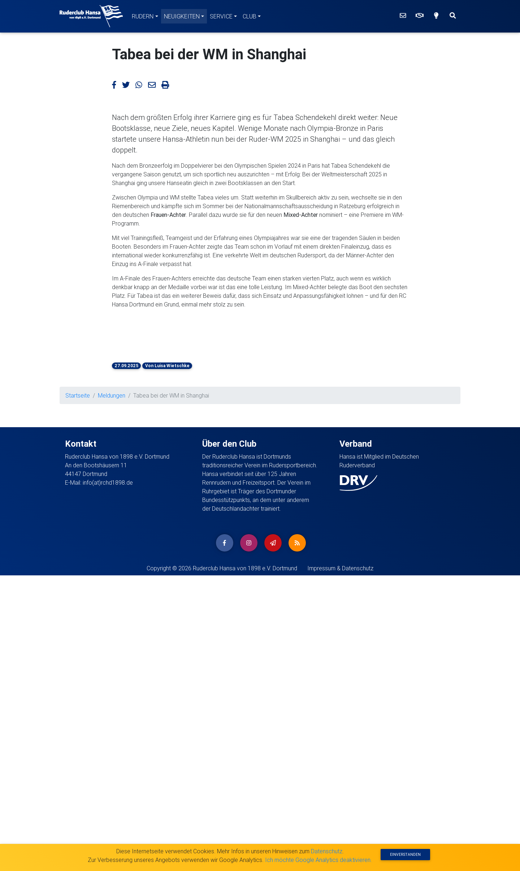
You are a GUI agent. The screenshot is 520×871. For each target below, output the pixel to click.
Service (221, 16)
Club (249, 16)
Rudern (142, 16)
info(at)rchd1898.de (108, 778)
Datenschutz (326, 851)
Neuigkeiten (182, 16)
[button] (130, 547)
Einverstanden (405, 854)
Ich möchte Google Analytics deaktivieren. (318, 859)
